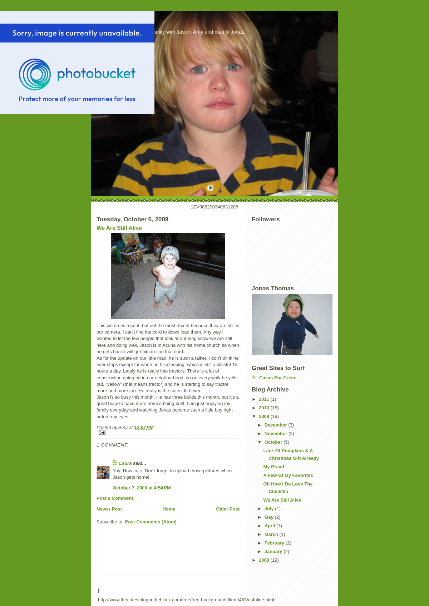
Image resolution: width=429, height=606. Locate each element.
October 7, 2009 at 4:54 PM (142, 488)
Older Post (228, 509)
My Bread (273, 466)
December (276, 425)
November (277, 433)
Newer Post (109, 509)
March (272, 534)
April (270, 525)
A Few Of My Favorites (288, 475)
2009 (265, 416)
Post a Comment (115, 498)
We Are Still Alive (119, 228)
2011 (265, 399)
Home (168, 509)
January (274, 551)
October (274, 442)
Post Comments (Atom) (151, 521)
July (270, 508)
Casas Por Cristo (278, 377)
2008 (265, 560)
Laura (125, 463)
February (275, 543)
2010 (265, 407)
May (270, 517)
